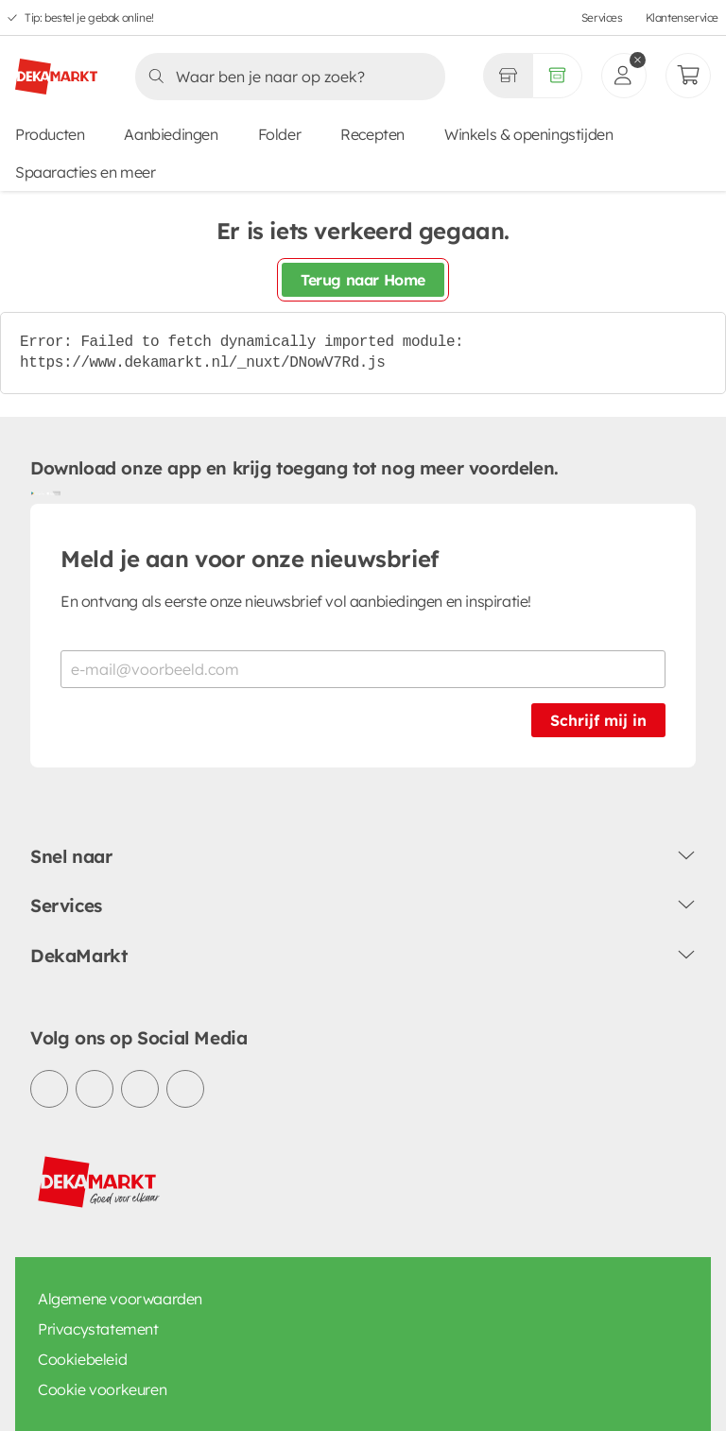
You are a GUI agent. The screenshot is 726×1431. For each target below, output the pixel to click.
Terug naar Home (363, 279)
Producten (49, 134)
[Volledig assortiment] (557, 75)
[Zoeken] (284, 76)
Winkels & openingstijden (528, 134)
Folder (280, 134)
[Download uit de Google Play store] (37, 492)
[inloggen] (624, 75)
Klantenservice (682, 17)
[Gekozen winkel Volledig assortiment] (507, 75)
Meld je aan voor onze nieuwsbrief (249, 558)
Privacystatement (98, 1328)
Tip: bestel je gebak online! (89, 17)
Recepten (372, 134)
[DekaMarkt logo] (56, 69)
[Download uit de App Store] (52, 492)
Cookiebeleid (82, 1359)
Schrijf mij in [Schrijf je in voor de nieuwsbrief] (598, 720)
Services (602, 17)
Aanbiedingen (170, 134)
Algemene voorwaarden (120, 1298)
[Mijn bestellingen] (688, 75)
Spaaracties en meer (85, 172)
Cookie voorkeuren (102, 1389)
